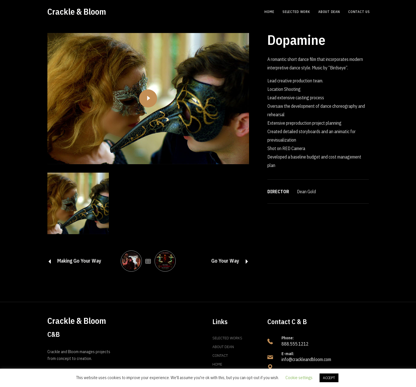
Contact (220, 355)
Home (217, 364)
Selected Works (227, 337)
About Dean (223, 346)
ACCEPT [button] (329, 377)
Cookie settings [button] (298, 377)
